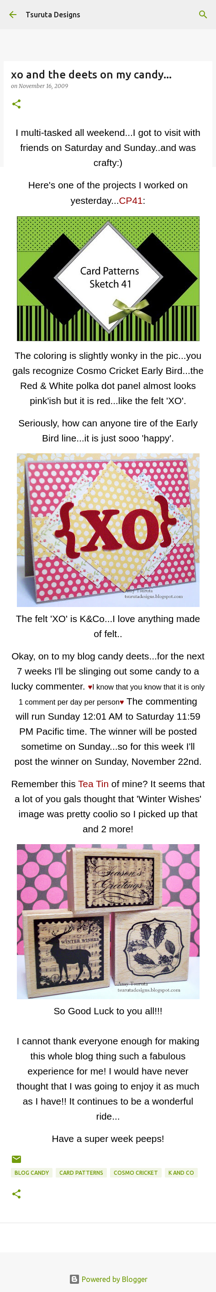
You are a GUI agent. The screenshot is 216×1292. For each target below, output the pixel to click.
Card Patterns (81, 1173)
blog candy (32, 1173)
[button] (16, 105)
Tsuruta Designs (53, 14)
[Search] (203, 15)
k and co (181, 1173)
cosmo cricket (136, 1173)
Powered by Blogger (108, 1279)
